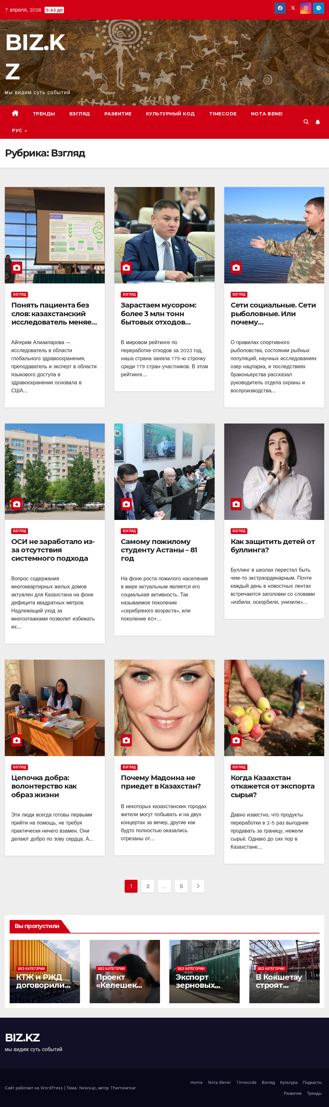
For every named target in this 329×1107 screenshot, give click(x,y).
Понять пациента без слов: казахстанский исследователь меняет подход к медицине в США (53, 322)
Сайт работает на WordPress (34, 1087)
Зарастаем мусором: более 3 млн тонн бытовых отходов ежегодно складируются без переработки (158, 326)
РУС (18, 130)
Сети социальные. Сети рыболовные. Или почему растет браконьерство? (274, 318)
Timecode (223, 114)
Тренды (44, 114)
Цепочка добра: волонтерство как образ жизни (43, 786)
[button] (306, 122)
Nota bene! (267, 114)
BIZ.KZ (22, 1037)
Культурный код (170, 114)
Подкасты (312, 1082)
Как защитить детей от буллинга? (273, 545)
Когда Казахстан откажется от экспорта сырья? (273, 786)
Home (196, 1082)
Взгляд (79, 114)
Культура (289, 1082)
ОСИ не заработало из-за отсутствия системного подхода (52, 550)
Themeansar (123, 1087)
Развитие (118, 114)
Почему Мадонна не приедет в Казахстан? (161, 781)
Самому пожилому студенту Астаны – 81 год (159, 550)
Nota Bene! (219, 1082)
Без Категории (31, 968)
